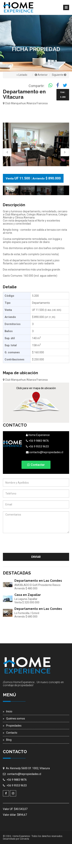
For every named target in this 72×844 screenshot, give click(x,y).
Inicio (9, 711)
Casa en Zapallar (27, 595)
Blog (9, 739)
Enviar (36, 556)
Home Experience (38, 435)
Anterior (41, 74)
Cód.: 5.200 (62, 94)
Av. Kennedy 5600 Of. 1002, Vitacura (28, 768)
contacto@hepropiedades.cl (44, 452)
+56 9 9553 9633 (37, 446)
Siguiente (59, 74)
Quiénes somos (15, 718)
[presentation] (40, 543)
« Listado (22, 74)
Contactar (36, 465)
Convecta (24, 838)
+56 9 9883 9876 (37, 440)
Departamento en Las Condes (38, 580)
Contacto (11, 732)
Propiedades (14, 725)
